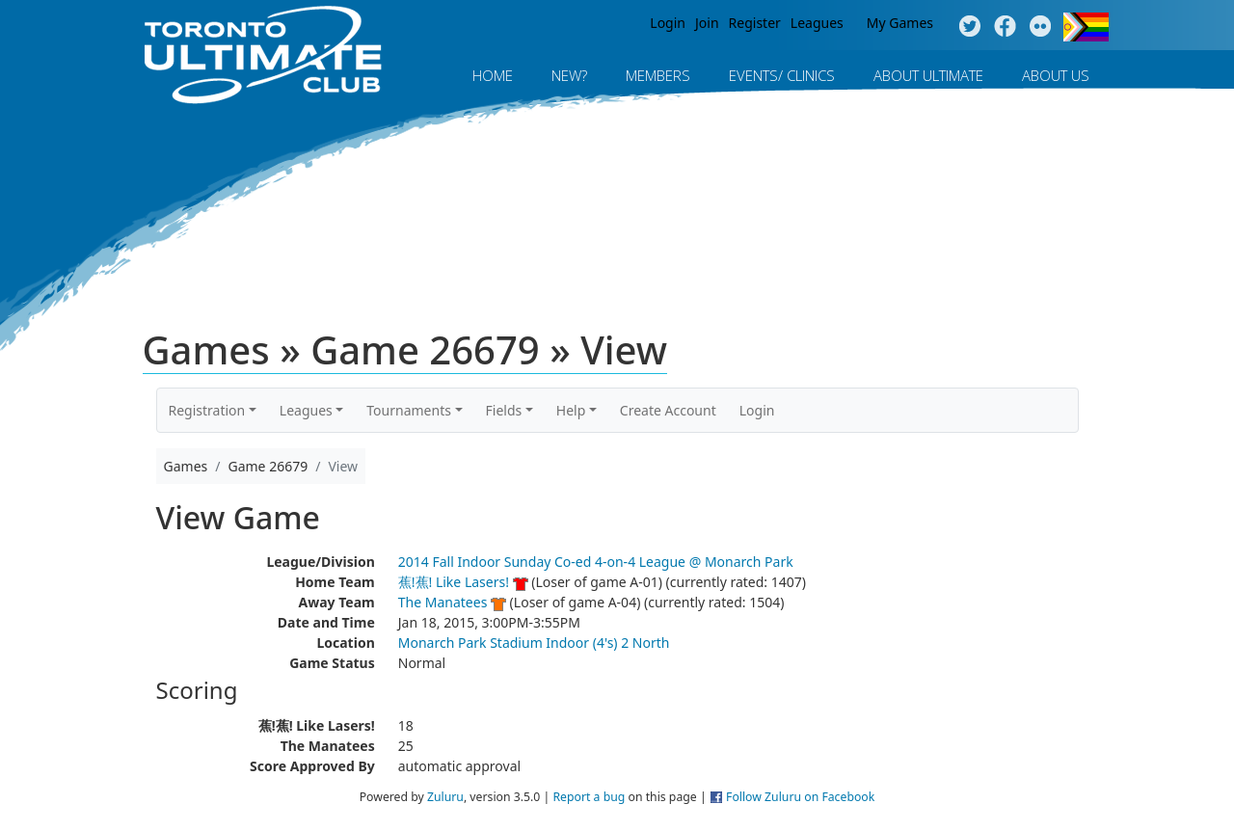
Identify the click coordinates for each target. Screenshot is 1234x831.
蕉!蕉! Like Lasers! (453, 582)
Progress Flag (1086, 27)
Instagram (1041, 27)
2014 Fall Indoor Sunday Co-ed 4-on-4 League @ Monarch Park (595, 561)
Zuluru (445, 797)
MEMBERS (658, 75)
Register (755, 22)
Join (707, 22)
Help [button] (571, 410)
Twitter (969, 27)
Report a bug (588, 797)
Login (667, 22)
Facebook (1005, 27)
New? (569, 75)
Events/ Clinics (782, 75)
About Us (1055, 75)
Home (492, 75)
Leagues (817, 22)
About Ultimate (928, 75)
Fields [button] (504, 410)
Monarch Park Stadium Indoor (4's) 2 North (534, 642)
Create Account (668, 410)
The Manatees (443, 602)
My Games (900, 22)
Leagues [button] (306, 410)
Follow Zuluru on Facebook (800, 797)
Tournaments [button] (408, 410)
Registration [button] (207, 410)
